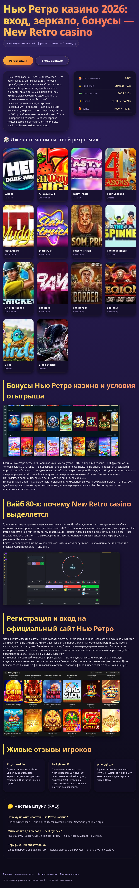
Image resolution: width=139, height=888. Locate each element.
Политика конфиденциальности (18, 874)
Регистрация (18, 60)
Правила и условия (69, 874)
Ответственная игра (47, 874)
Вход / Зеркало (52, 60)
